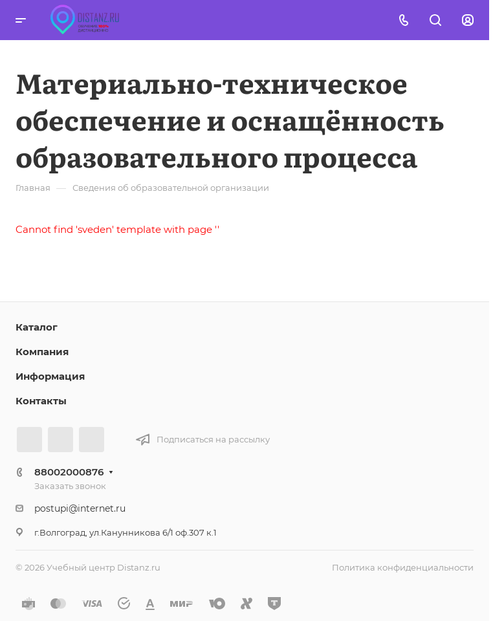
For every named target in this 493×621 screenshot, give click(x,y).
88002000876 (69, 472)
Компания (42, 351)
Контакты (41, 401)
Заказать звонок (70, 486)
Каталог (37, 327)
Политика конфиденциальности (403, 567)
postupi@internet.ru (80, 508)
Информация (50, 376)
